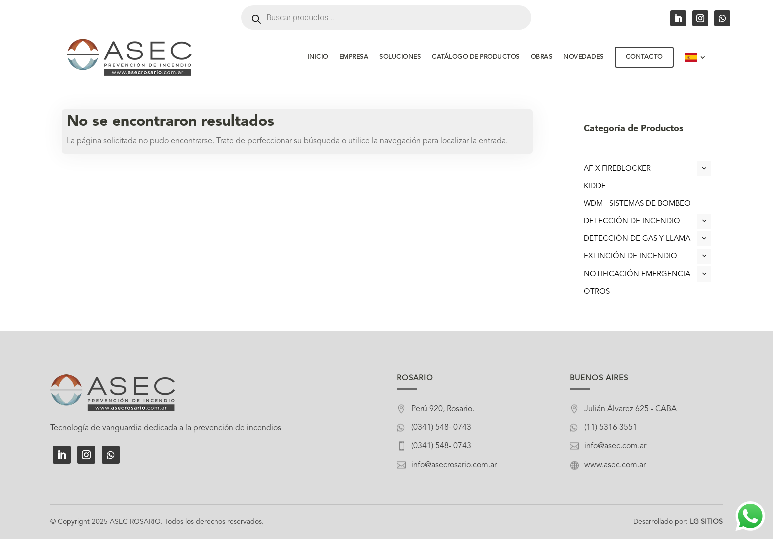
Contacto (644, 57)
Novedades (583, 57)
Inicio (318, 57)
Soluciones (400, 57)
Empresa (354, 57)
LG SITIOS (706, 521)
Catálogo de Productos (476, 57)
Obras (542, 57)
